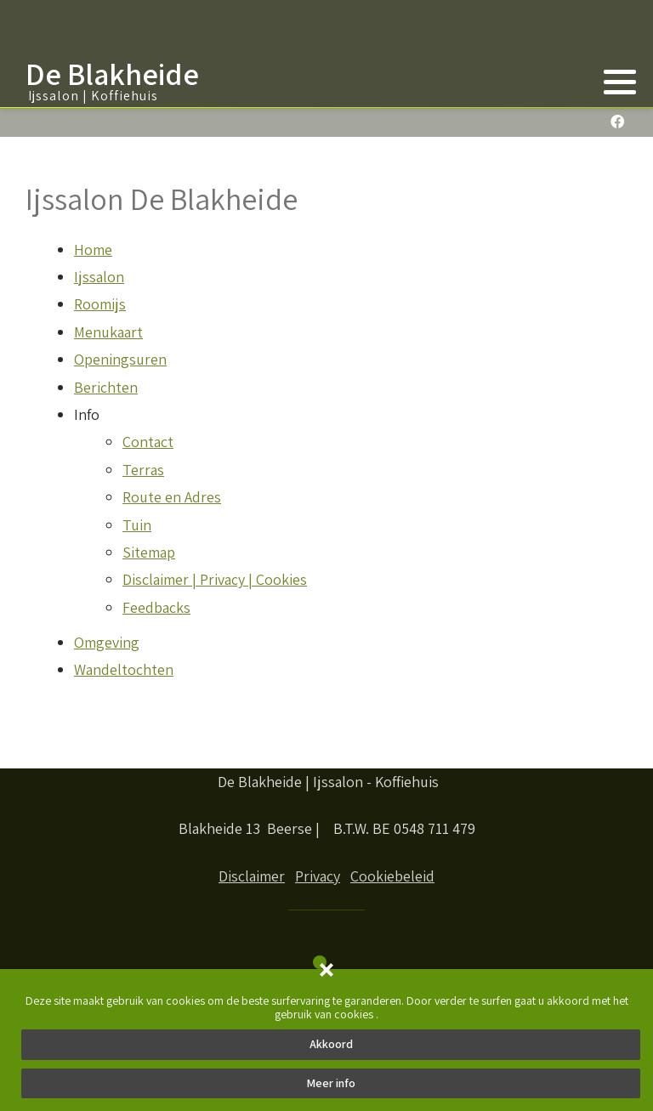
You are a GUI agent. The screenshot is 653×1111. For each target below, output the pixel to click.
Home (93, 249)
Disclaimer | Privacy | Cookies (214, 579)
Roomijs (100, 304)
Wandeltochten (123, 669)
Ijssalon (99, 276)
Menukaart (108, 332)
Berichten (106, 387)
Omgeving (106, 642)
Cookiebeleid (392, 876)
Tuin (136, 525)
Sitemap (148, 552)
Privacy (317, 876)
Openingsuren (120, 359)
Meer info (330, 1083)
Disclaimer (252, 876)
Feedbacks (156, 607)
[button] (620, 82)
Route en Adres (171, 497)
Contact (147, 441)
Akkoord (331, 1043)
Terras (143, 469)
